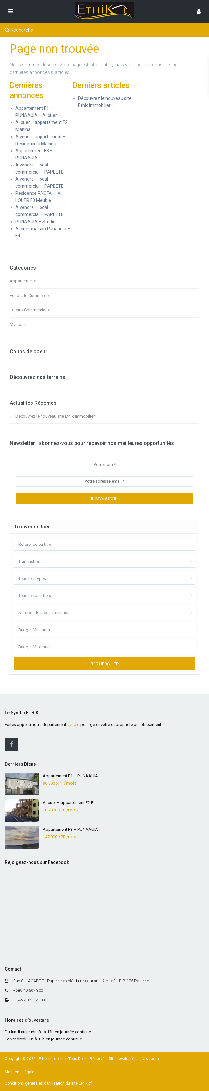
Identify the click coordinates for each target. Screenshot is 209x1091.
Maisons (18, 324)
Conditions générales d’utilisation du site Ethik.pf (48, 1083)
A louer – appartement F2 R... (69, 802)
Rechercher (104, 663)
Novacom (150, 1059)
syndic (73, 724)
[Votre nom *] (104, 465)
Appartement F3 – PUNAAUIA (70, 829)
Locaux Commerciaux (30, 310)
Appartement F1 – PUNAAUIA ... (72, 775)
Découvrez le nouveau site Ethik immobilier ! (55, 416)
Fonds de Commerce (29, 295)
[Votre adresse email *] (104, 481)
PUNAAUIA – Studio (35, 221)
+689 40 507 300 (28, 990)
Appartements (23, 281)
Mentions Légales (21, 1072)
